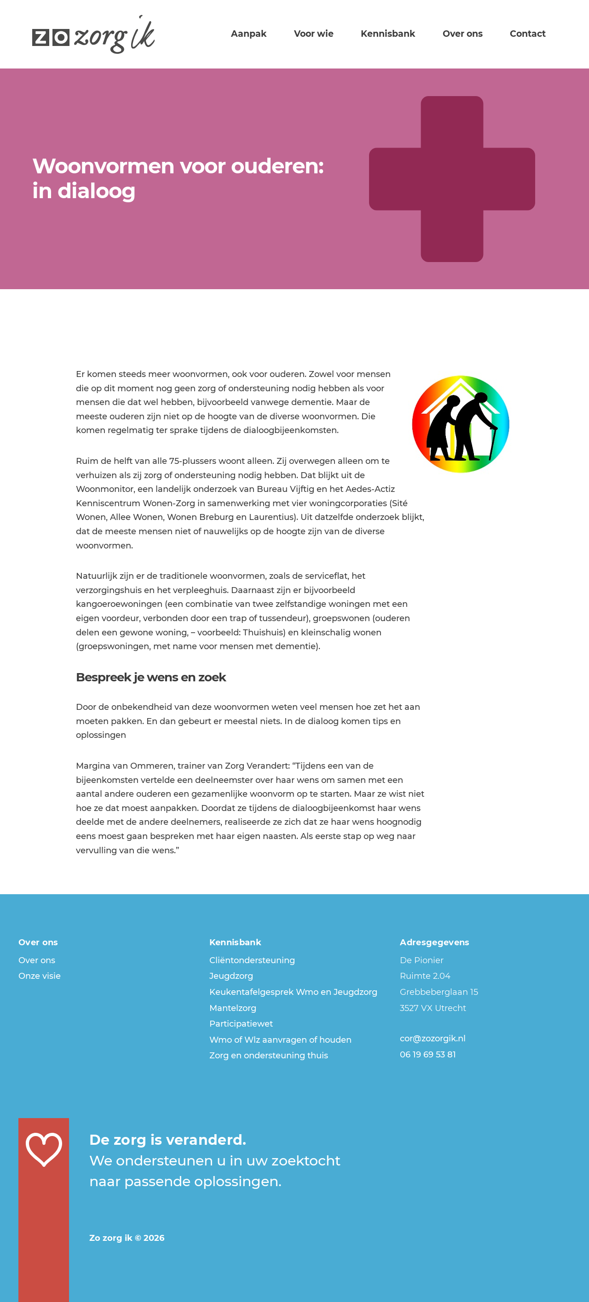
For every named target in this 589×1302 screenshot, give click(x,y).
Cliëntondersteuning (252, 960)
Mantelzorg (232, 1008)
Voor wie (338, 33)
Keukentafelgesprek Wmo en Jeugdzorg (293, 992)
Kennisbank (405, 33)
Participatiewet (241, 1024)
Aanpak (280, 33)
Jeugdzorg (231, 976)
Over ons (473, 33)
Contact (531, 33)
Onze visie (39, 976)
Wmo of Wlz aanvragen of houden (280, 1040)
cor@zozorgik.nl (433, 1039)
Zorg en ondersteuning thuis (268, 1056)
